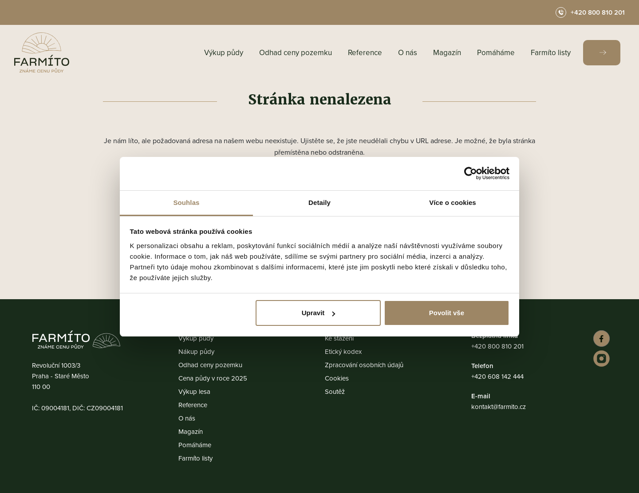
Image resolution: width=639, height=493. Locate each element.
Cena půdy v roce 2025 (212, 378)
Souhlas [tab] (186, 202)
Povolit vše (446, 313)
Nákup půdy (196, 351)
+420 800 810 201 (497, 346)
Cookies (337, 378)
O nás (407, 52)
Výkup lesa (194, 391)
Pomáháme (496, 52)
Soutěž (335, 391)
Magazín (447, 52)
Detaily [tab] (319, 202)
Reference (365, 52)
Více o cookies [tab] (452, 202)
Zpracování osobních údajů (364, 364)
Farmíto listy (551, 52)
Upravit (318, 313)
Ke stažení (339, 338)
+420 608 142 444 (497, 376)
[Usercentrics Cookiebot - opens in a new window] (470, 173)
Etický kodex (343, 351)
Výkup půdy (223, 52)
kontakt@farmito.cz (498, 406)
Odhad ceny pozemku (295, 52)
